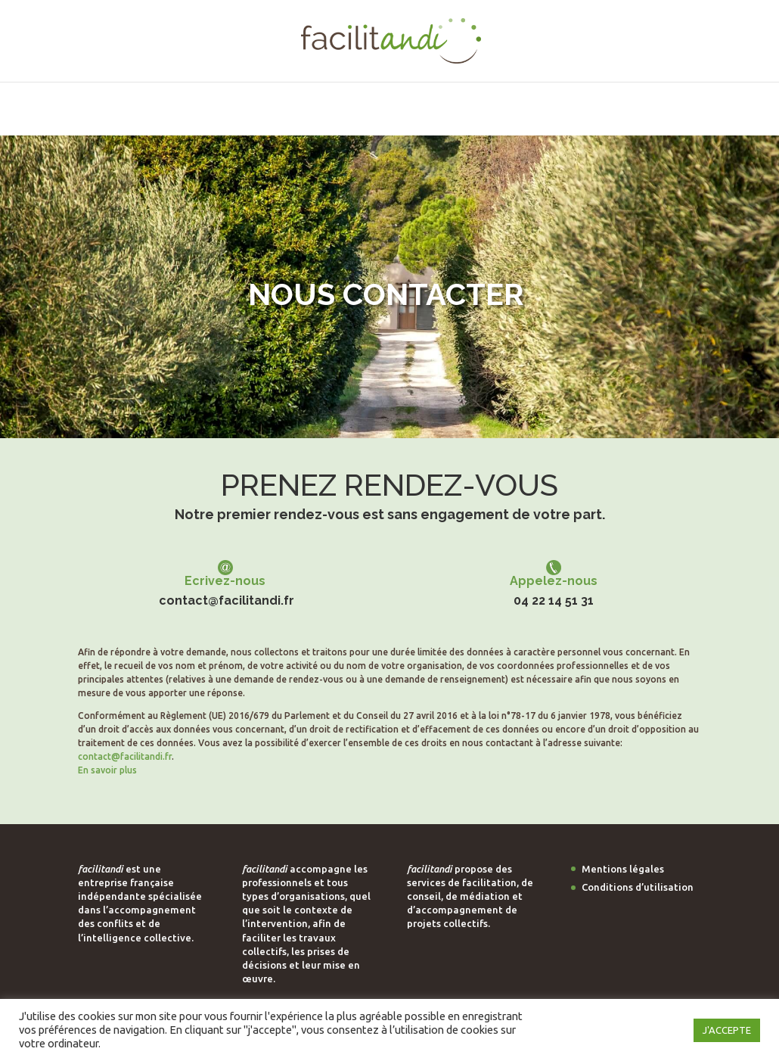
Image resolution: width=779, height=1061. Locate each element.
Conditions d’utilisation (638, 887)
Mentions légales (623, 868)
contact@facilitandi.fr (226, 604)
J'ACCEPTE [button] (727, 1030)
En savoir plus (107, 770)
